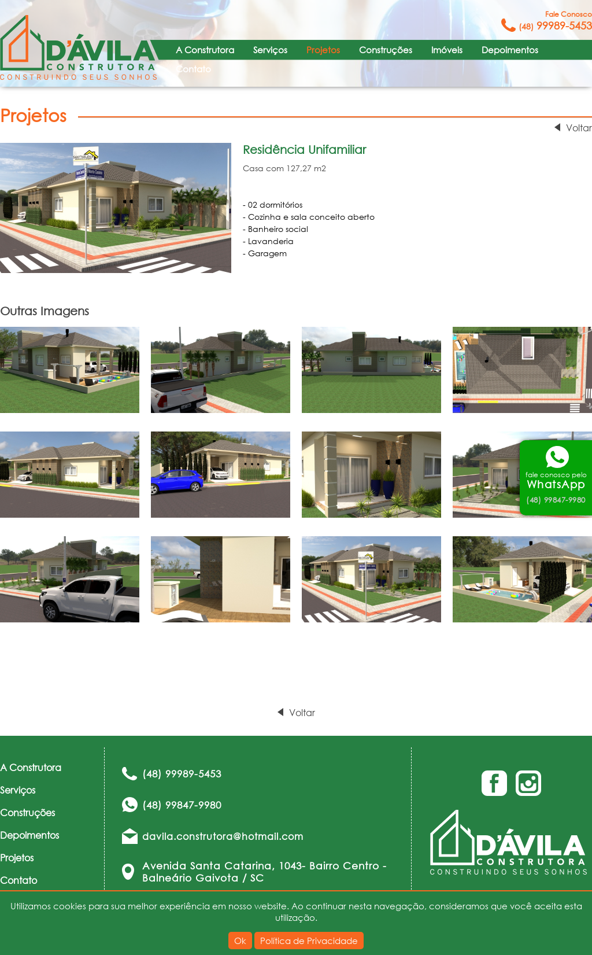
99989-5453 (555, 20)
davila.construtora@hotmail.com (223, 836)
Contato (193, 69)
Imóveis (446, 50)
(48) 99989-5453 (181, 774)
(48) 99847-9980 (181, 805)
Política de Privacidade (309, 940)
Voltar (579, 127)
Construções (385, 50)
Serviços (270, 50)
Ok (240, 940)
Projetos (323, 50)
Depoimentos (510, 50)
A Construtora (205, 50)
